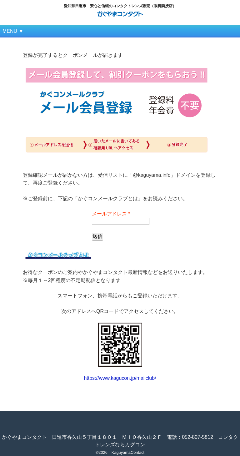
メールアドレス (111, 213)
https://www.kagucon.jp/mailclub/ (120, 378)
